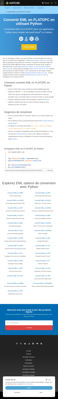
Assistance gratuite (29, 369)
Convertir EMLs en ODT (15, 245)
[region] (29, 159)
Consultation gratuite (28, 372)
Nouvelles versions (29, 357)
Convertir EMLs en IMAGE (42, 230)
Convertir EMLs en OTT (42, 245)
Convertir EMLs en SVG (42, 268)
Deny (41, 392)
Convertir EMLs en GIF (15, 230)
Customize (17, 392)
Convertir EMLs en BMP (15, 193)
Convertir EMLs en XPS (15, 291)
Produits (28, 354)
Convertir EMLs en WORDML (42, 283)
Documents (28, 363)
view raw (50, 170)
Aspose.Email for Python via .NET (37, 73)
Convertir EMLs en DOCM (15, 200)
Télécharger (28, 47)
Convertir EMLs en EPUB (43, 223)
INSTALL (14, 139)
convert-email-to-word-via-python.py (16, 170)
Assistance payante (28, 375)
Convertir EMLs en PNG (15, 260)
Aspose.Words (47, 121)
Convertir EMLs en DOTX (15, 215)
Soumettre (29, 328)
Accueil (28, 351)
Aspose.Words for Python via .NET (28, 66)
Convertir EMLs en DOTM (43, 208)
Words (19, 134)
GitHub (40, 170)
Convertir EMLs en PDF (42, 253)
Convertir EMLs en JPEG (15, 238)
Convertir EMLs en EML (15, 223)
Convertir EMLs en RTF (15, 268)
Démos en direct (28, 366)
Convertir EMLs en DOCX (43, 200)
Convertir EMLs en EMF (42, 215)
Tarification (28, 360)
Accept (29, 387)
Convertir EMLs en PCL (15, 253)
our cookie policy (28, 384)
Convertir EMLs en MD (42, 238)
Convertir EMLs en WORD (15, 283)
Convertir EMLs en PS (43, 260)
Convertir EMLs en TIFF (42, 276)
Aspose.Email (12, 123)
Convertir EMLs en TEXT (15, 276)
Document (46, 99)
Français (45, 3)
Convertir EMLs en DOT (15, 208)
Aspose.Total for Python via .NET (40, 60)
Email (24, 134)
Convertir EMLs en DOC (43, 193)
